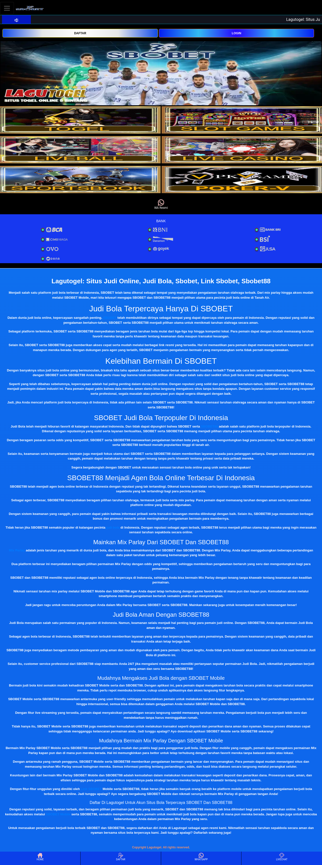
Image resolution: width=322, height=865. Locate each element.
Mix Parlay (17, 550)
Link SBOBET (91, 789)
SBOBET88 (209, 426)
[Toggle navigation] (7, 8)
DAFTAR (80, 33)
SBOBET (110, 318)
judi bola (112, 527)
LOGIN (236, 33)
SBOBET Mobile (58, 814)
